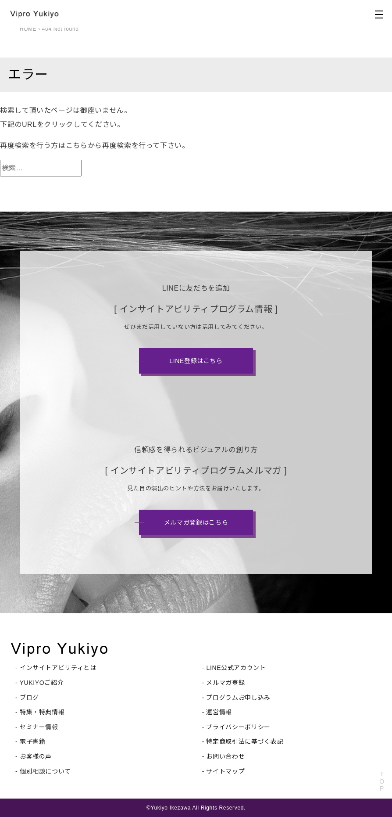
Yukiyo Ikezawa (170, 808)
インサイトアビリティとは (58, 667)
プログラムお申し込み (238, 697)
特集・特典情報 (42, 712)
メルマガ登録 (225, 682)
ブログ (29, 697)
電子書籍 (33, 741)
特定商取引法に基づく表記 (244, 741)
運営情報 (219, 712)
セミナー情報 (39, 727)
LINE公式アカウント (236, 667)
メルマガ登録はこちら (196, 522)
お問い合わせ (225, 756)
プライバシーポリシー (238, 727)
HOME (28, 29)
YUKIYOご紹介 (42, 682)
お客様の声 (36, 756)
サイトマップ (225, 771)
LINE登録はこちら (196, 360)
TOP (381, 781)
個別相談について (45, 771)
